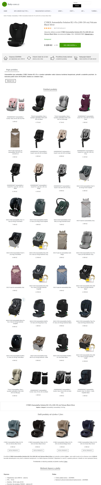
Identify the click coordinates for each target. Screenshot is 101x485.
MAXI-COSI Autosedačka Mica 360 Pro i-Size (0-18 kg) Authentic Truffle (85, 356)
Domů (5, 11)
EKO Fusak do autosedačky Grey (86, 220)
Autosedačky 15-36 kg (59, 407)
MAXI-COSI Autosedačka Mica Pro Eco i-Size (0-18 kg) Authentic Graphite (15, 322)
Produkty (9, 15)
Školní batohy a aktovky (42, 11)
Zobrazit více (10, 81)
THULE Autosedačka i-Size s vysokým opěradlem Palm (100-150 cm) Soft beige (62, 118)
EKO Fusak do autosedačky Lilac (15, 287)
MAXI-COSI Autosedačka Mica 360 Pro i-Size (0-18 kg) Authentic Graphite (38, 287)
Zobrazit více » (89, 34)
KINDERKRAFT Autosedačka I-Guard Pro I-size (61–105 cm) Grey (85, 152)
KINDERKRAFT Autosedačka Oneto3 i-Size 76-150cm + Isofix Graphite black (85, 391)
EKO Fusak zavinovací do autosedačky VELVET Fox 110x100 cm (15, 152)
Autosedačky (15, 15)
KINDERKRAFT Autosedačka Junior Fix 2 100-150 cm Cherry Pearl (85, 118)
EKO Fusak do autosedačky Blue (62, 287)
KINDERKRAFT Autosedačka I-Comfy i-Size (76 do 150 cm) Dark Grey (62, 391)
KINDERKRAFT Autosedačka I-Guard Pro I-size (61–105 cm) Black (15, 187)
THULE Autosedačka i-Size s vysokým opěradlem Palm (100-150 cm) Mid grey (15, 391)
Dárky (60, 11)
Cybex (65, 461)
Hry (82, 11)
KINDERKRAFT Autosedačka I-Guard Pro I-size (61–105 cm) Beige (38, 187)
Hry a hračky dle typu (21, 11)
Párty (71, 11)
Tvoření (93, 11)
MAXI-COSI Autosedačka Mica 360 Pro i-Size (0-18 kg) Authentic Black (85, 287)
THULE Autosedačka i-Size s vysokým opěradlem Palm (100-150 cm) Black (38, 118)
